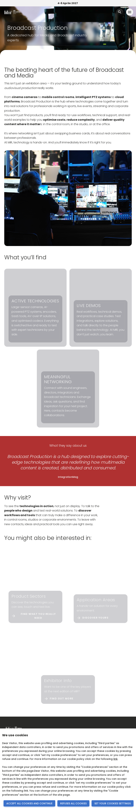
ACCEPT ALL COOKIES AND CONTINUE (29, 803)
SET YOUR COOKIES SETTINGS (112, 803)
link (115, 759)
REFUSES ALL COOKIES (73, 803)
